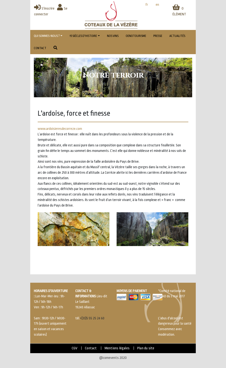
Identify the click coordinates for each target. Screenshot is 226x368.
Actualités (177, 36)
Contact (40, 48)
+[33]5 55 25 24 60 (92, 318)
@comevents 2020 (113, 358)
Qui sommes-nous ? (47, 36)
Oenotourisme (136, 36)
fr (146, 5)
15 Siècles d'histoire (83, 36)
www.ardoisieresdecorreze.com (60, 129)
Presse (157, 36)
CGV (74, 348)
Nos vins (113, 36)
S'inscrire (44, 8)
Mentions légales (117, 348)
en (157, 5)
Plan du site (145, 348)
